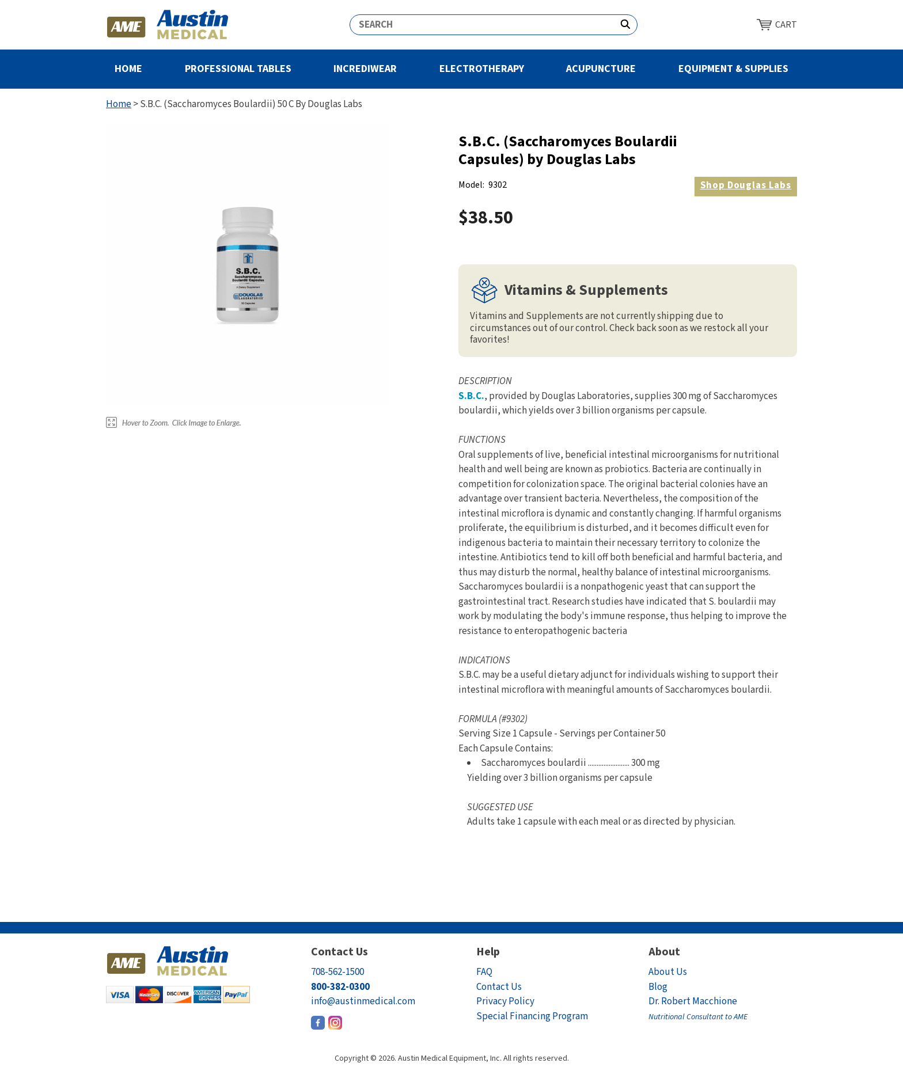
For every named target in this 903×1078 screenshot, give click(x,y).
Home (128, 69)
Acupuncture (601, 69)
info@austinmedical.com (363, 1001)
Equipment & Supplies (733, 69)
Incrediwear (365, 69)
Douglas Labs (745, 185)
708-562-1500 (337, 972)
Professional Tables (238, 69)
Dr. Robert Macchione (698, 1009)
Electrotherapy (481, 69)
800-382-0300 (340, 987)
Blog (657, 987)
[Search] (482, 25)
